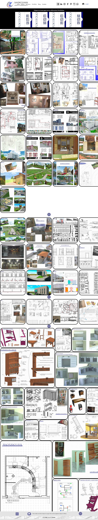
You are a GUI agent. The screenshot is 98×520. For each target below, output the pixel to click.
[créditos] (29, 513)
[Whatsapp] (77, 4)
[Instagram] (64, 4)
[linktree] (58, 4)
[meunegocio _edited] (74, 4)
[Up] (49, 214)
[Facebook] (67, 4)
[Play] (17, 513)
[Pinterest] (71, 4)
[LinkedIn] (61, 4)
